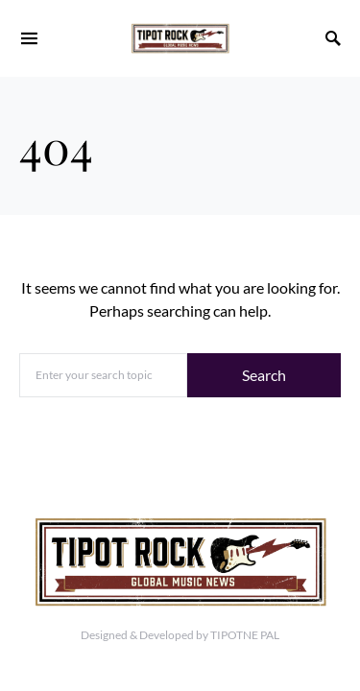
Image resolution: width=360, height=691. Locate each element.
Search (264, 375)
